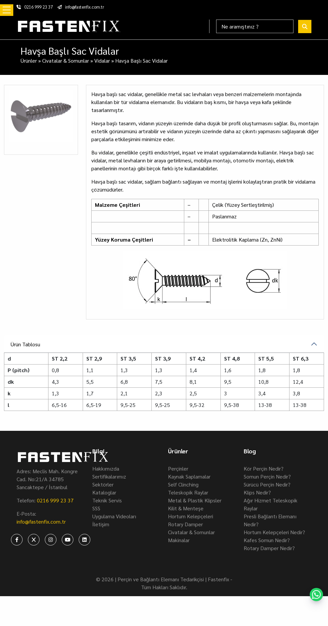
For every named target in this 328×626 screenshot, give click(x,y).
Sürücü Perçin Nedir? (267, 484)
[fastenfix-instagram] (50, 539)
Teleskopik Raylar (188, 492)
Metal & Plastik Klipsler (194, 500)
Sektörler (103, 484)
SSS (96, 508)
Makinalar (179, 540)
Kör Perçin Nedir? (264, 468)
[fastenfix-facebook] (17, 539)
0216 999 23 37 (35, 7)
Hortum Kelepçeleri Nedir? (274, 532)
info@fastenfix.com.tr (80, 7)
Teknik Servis (107, 500)
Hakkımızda (105, 468)
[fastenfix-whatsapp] (316, 594)
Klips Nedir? (257, 492)
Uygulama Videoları (114, 516)
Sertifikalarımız (109, 476)
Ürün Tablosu (25, 344)
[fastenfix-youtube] (67, 539)
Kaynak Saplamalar (189, 476)
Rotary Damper (185, 524)
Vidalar (102, 60)
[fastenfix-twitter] (34, 539)
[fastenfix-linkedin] (84, 539)
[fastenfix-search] (304, 26)
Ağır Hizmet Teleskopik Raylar (270, 504)
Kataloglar (104, 492)
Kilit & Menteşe (186, 508)
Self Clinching (183, 484)
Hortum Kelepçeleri (190, 516)
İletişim (100, 524)
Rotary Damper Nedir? (269, 547)
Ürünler (29, 60)
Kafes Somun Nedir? (267, 540)
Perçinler (178, 468)
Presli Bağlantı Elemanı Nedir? (270, 520)
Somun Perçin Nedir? (267, 476)
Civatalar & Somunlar (65, 60)
